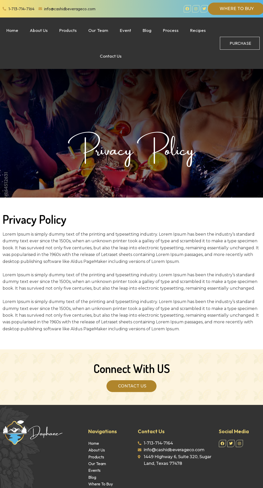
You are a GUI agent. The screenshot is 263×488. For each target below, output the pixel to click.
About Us (39, 30)
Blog (147, 30)
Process (171, 30)
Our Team (98, 30)
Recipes (198, 30)
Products (68, 30)
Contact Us (111, 56)
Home (12, 30)
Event (125, 30)
